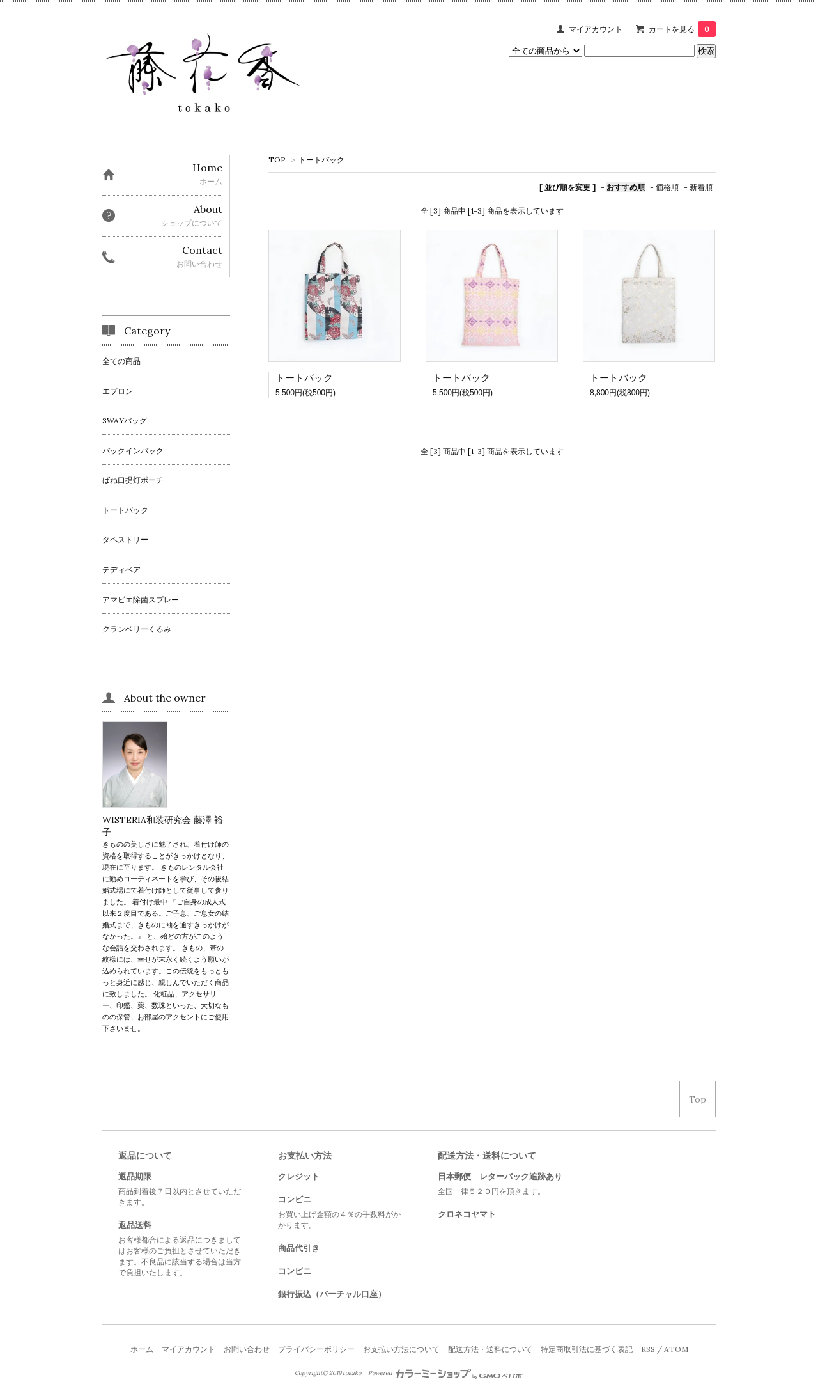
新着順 (701, 187)
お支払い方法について (401, 1349)
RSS (648, 1349)
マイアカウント (595, 29)
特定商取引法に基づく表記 (587, 1349)
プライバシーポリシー (316, 1349)
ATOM (676, 1349)
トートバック (321, 159)
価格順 (667, 187)
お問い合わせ (247, 1349)
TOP (277, 159)
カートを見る (682, 29)
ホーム (141, 1349)
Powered (445, 1373)
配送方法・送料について (490, 1349)
